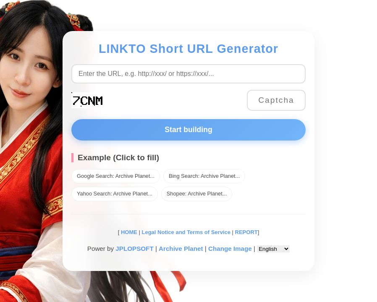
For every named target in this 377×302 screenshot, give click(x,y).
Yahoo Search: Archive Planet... (114, 193)
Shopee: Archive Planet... (197, 193)
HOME (128, 232)
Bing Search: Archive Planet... (204, 176)
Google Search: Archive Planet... (115, 176)
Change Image (230, 248)
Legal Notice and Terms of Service (186, 232)
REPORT (246, 232)
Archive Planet (181, 248)
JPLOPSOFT (134, 248)
